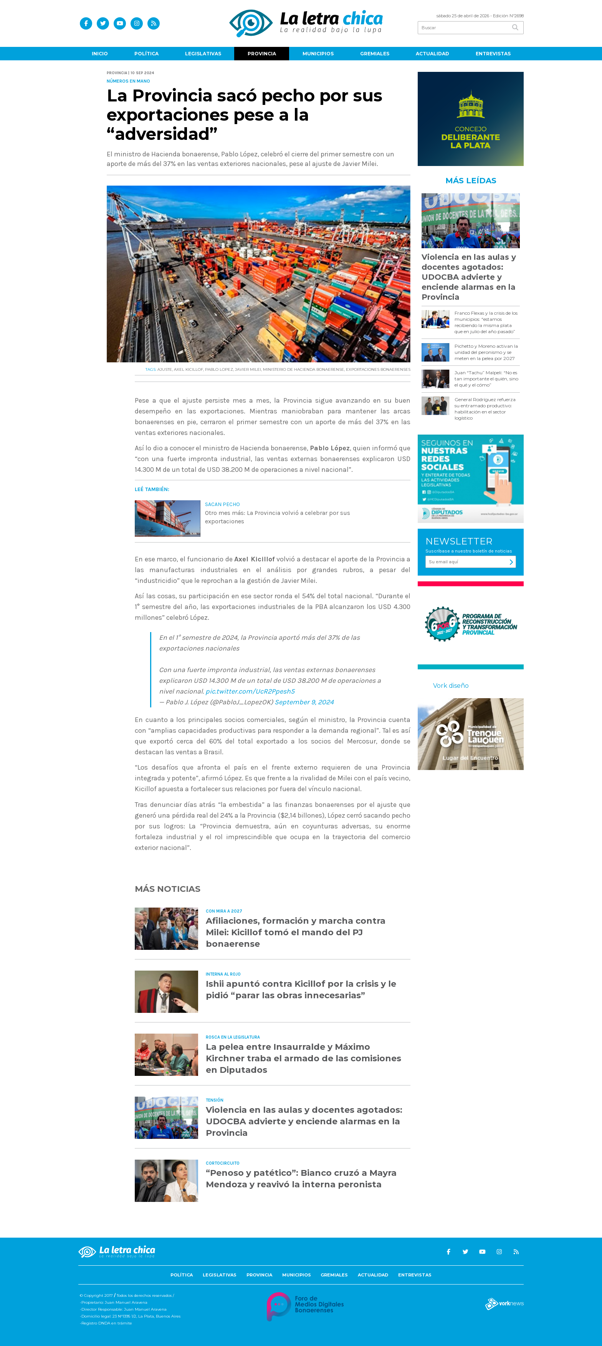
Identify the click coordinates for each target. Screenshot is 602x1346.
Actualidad (432, 53)
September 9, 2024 (304, 702)
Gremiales (374, 53)
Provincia (262, 53)
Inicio (100, 53)
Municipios (318, 53)
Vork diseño (451, 685)
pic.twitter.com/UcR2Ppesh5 (249, 691)
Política (146, 53)
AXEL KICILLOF (188, 369)
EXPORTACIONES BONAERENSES (378, 369)
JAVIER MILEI (248, 369)
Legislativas (203, 53)
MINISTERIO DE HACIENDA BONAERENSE (303, 369)
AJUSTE (164, 369)
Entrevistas (493, 53)
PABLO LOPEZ (219, 369)
